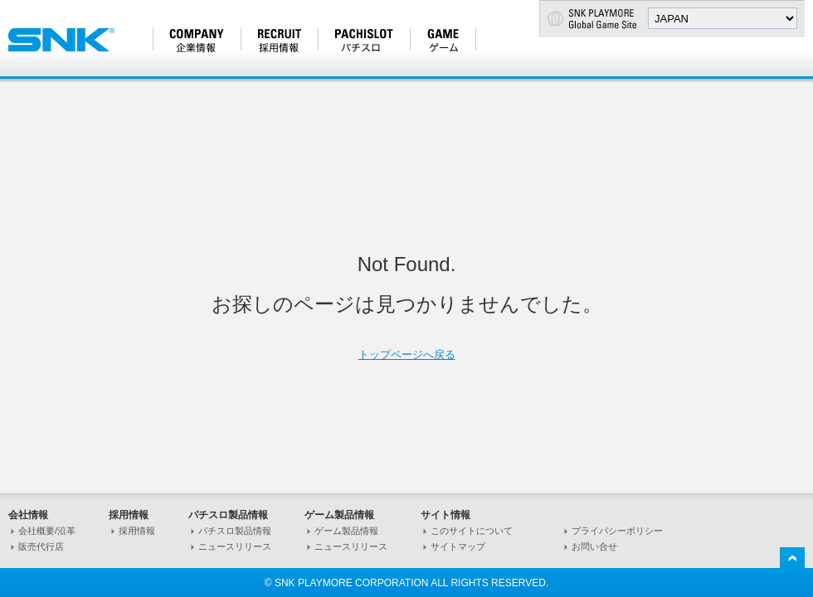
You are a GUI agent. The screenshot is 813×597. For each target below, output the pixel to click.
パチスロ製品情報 (234, 531)
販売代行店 (41, 546)
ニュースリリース (234, 546)
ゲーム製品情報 (346, 531)
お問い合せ (594, 546)
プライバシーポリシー (617, 531)
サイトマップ (458, 546)
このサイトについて (472, 531)
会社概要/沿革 (46, 531)
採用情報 (137, 531)
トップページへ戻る (406, 354)
